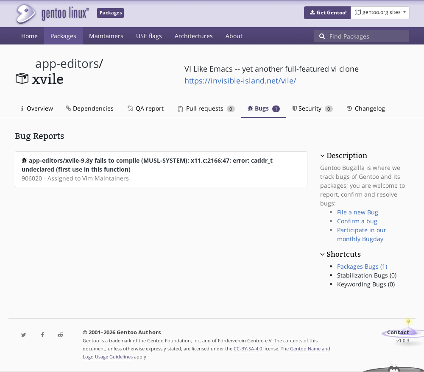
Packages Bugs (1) (362, 266)
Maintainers (106, 36)
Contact (398, 332)
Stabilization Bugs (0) (366, 275)
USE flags (149, 36)
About (234, 36)
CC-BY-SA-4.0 (248, 348)
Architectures (194, 36)
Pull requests (206, 108)
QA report (145, 108)
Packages (63, 36)
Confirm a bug (357, 221)
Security (313, 108)
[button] (327, 12)
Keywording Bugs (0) (366, 284)
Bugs (264, 108)
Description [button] (346, 155)
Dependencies (90, 108)
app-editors (67, 63)
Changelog (365, 108)
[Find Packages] (369, 36)
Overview (37, 108)
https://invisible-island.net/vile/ (240, 80)
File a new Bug (357, 212)
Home (29, 36)
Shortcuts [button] (343, 254)
